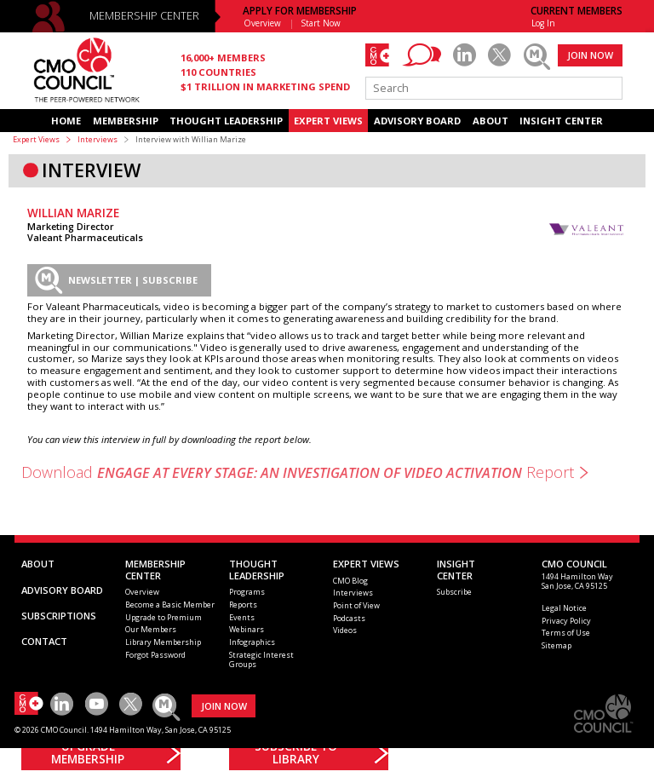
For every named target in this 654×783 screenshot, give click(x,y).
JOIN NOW (590, 55)
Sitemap (556, 645)
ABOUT (490, 120)
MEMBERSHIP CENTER (144, 16)
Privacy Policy (566, 620)
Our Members (150, 629)
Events (242, 617)
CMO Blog (350, 580)
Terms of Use (566, 632)
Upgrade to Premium (163, 617)
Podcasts (349, 618)
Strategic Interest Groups (261, 659)
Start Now (321, 23)
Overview (262, 23)
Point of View (356, 605)
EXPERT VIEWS (328, 120)
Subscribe (454, 591)
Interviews (97, 139)
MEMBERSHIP (125, 120)
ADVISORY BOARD (417, 120)
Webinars (246, 629)
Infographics (252, 642)
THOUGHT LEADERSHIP (226, 120)
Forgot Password (155, 654)
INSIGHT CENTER (561, 120)
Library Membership (163, 642)
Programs (247, 591)
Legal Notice (564, 607)
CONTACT (44, 641)
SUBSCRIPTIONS (58, 615)
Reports (243, 604)
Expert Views (36, 139)
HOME (66, 120)
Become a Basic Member (170, 604)
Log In (543, 23)
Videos (345, 630)
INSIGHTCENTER (456, 569)
